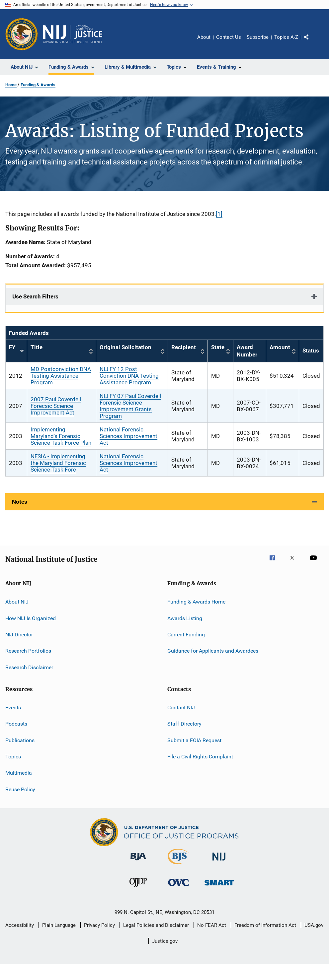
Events (13, 707)
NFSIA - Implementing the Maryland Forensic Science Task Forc (58, 463)
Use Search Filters (35, 296)
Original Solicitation (125, 347)
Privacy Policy (99, 925)
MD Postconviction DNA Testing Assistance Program (61, 376)
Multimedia (18, 773)
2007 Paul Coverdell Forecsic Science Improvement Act (56, 406)
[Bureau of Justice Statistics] (178, 865)
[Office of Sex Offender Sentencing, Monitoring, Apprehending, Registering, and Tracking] (219, 886)
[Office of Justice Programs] (21, 34)
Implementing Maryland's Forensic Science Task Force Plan (61, 436)
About (203, 37)
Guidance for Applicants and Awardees (212, 651)
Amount (280, 347)
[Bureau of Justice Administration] (138, 862)
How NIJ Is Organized (30, 618)
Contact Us (228, 37)
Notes (19, 501)
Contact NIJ (181, 707)
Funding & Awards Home (196, 602)
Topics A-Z (286, 37)
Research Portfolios (28, 651)
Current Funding (186, 634)
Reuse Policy (20, 789)
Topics (13, 756)
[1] (219, 214)
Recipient (183, 347)
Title (36, 347)
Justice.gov (165, 941)
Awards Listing (184, 618)
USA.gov (313, 925)
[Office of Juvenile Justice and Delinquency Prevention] (138, 888)
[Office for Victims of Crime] (178, 887)
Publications (20, 740)
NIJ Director (19, 634)
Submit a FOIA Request (194, 740)
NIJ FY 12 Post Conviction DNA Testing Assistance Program (129, 376)
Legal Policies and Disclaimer (156, 925)
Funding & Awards (38, 84)
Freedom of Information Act (265, 925)
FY (16, 351)
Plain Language (59, 925)
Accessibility (19, 925)
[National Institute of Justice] (219, 862)
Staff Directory (184, 724)
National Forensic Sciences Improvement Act (128, 436)
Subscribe (258, 37)
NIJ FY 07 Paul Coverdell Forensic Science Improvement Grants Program (130, 406)
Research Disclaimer (29, 667)
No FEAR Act (211, 925)
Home (11, 84)
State (217, 347)
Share (312, 41)
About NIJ (17, 602)
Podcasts (16, 724)
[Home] (72, 34)
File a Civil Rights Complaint (200, 756)
